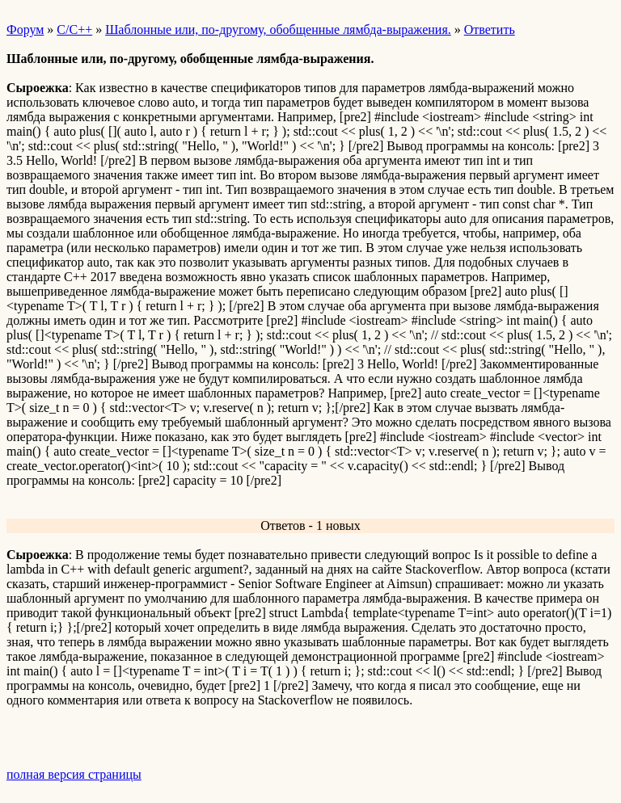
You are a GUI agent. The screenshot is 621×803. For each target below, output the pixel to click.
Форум (25, 29)
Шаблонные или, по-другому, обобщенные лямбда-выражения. (278, 29)
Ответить (489, 29)
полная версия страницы (74, 774)
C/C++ (74, 29)
